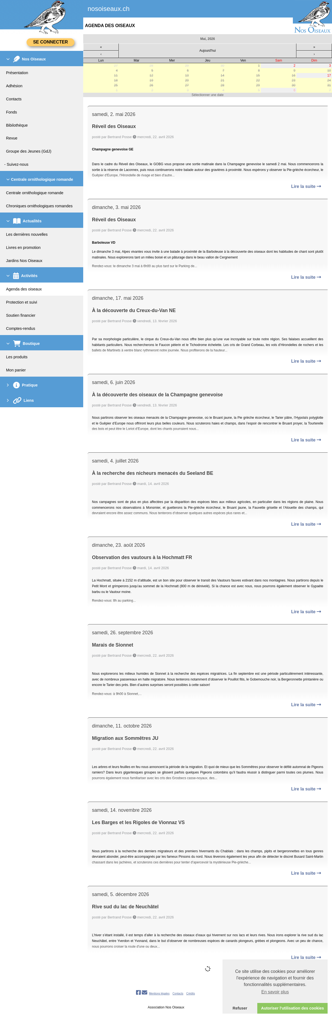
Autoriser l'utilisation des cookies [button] (292, 1008)
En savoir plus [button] (275, 992)
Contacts (177, 993)
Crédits (190, 993)
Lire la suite (306, 186)
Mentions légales (159, 993)
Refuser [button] (240, 1008)
